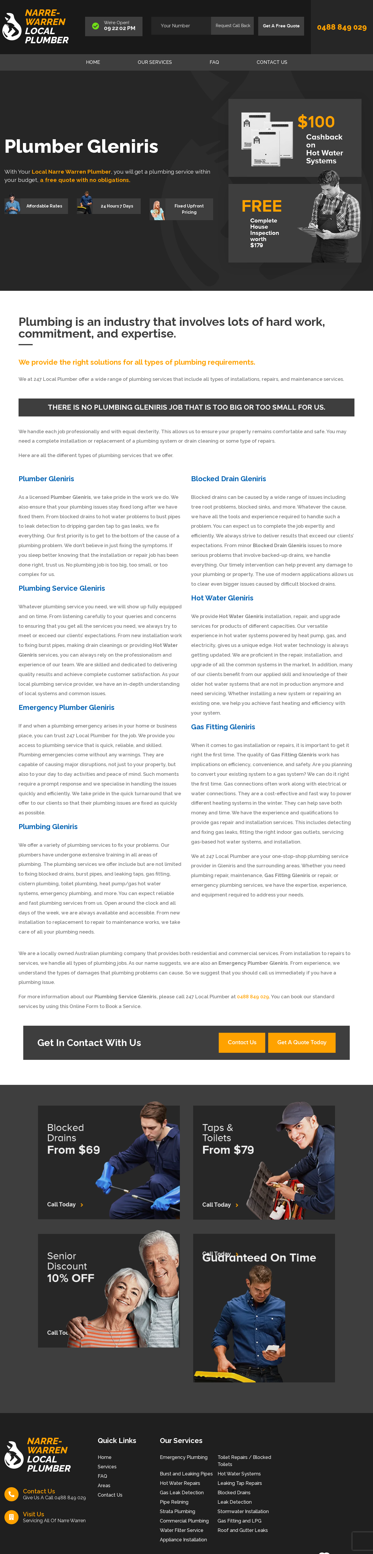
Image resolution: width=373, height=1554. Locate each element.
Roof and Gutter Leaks (243, 1531)
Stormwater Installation (243, 1512)
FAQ (214, 62)
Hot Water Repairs (180, 1484)
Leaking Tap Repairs (240, 1484)
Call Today (81, 1190)
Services (107, 1467)
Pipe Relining (174, 1502)
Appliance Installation (183, 1540)
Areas (104, 1486)
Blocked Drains (234, 1493)
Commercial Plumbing (184, 1521)
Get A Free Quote (280, 26)
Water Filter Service (181, 1531)
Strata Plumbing (177, 1512)
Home (93, 62)
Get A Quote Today (301, 1043)
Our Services (155, 62)
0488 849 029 (342, 27)
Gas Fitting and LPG (239, 1521)
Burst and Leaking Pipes (186, 1474)
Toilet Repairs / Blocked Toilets (244, 1461)
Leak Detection (235, 1502)
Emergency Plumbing (184, 1458)
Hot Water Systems (239, 1474)
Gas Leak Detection (182, 1493)
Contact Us (272, 62)
